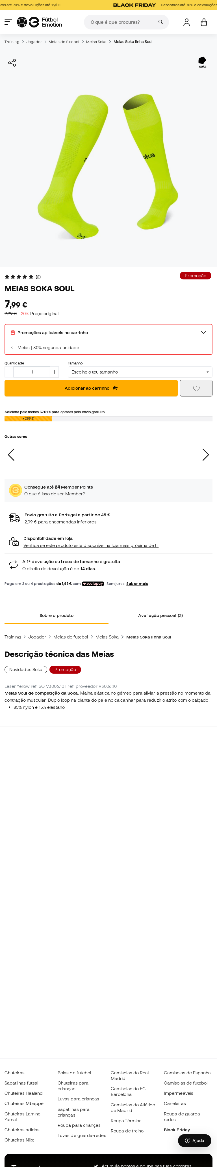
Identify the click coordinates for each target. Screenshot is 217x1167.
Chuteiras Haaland (24, 1093)
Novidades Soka (25, 669)
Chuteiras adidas (22, 1129)
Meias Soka (96, 41)
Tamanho (75, 363)
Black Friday (177, 1129)
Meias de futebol (64, 41)
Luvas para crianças (78, 1098)
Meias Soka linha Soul (133, 41)
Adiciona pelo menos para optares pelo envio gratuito (55, 412)
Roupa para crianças (79, 1125)
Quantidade (14, 363)
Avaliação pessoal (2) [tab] (160, 615)
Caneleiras (175, 1103)
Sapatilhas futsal (21, 1082)
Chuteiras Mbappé (24, 1103)
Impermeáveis (178, 1093)
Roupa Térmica (126, 1120)
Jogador (34, 41)
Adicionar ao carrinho (91, 388)
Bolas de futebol (74, 1072)
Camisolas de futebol (186, 1082)
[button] (108, 542)
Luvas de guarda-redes (82, 1135)
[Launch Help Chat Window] (194, 1140)
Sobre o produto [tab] (56, 615)
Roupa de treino (127, 1130)
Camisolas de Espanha (187, 1072)
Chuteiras (15, 1072)
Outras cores (16, 436)
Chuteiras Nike (19, 1139)
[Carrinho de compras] (203, 22)
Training (12, 41)
